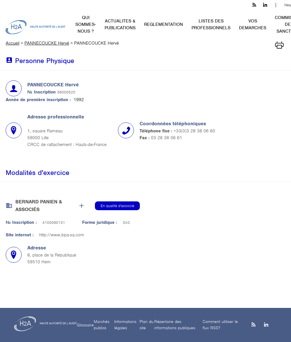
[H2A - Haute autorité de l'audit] (35, 27)
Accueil (12, 43)
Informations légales (125, 325)
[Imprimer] (279, 44)
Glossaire (85, 325)
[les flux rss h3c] (254, 5)
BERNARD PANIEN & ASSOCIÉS (38, 205)
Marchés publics (101, 325)
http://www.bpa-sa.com (61, 235)
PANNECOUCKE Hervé (46, 43)
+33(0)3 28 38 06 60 (194, 131)
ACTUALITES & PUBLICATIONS (120, 24)
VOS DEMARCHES (252, 24)
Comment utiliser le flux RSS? (220, 325)
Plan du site (146, 325)
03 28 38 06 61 (166, 138)
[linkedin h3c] (265, 5)
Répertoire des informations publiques (174, 325)
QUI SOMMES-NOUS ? (85, 24)
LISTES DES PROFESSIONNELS (211, 24)
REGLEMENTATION (163, 24)
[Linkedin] (266, 325)
